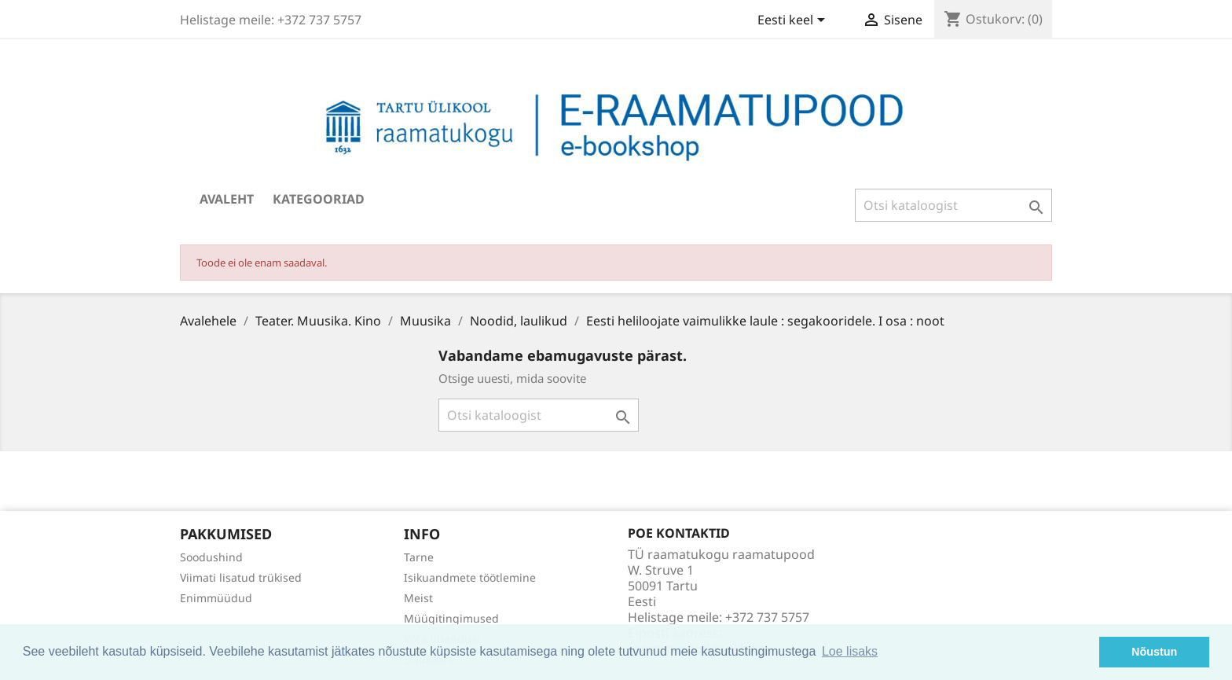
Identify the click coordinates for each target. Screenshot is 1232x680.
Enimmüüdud (216, 597)
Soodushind (211, 557)
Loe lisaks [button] (850, 651)
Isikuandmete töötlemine (470, 577)
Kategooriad (319, 199)
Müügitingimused (451, 618)
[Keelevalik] (793, 21)
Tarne (419, 557)
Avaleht (227, 199)
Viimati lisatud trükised (241, 577)
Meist (418, 597)
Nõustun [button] (1154, 651)
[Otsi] (953, 205)
